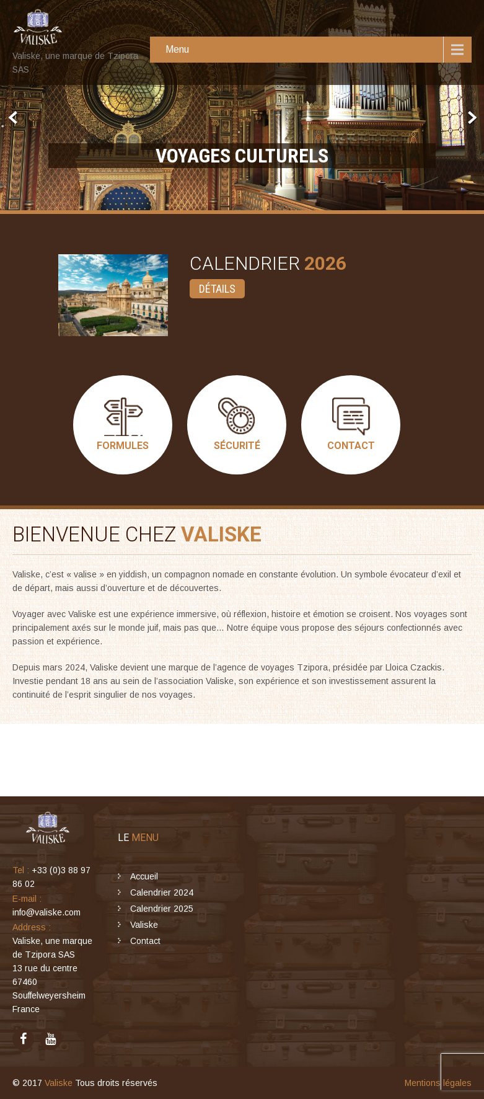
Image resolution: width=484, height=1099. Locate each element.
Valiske (144, 925)
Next (470, 118)
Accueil (144, 876)
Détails (217, 288)
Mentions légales (438, 1083)
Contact (145, 941)
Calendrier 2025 (161, 909)
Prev (13, 118)
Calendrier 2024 (161, 892)
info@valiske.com (46, 912)
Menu (177, 49)
